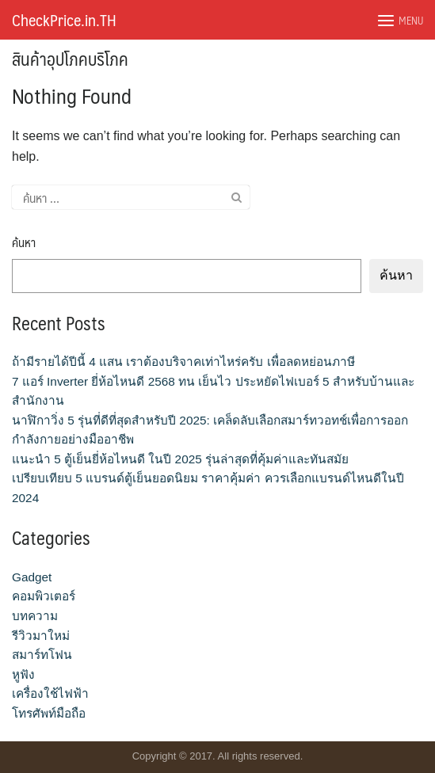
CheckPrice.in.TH (64, 19)
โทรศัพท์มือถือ (49, 713)
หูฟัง (23, 674)
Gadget (32, 577)
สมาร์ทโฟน (42, 654)
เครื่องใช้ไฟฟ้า (50, 693)
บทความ (35, 616)
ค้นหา (24, 243)
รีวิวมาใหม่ (41, 635)
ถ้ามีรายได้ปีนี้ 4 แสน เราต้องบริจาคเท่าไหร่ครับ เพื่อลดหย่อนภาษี (183, 361)
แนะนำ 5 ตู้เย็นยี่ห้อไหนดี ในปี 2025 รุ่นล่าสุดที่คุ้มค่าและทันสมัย (180, 459)
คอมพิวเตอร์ (43, 596)
